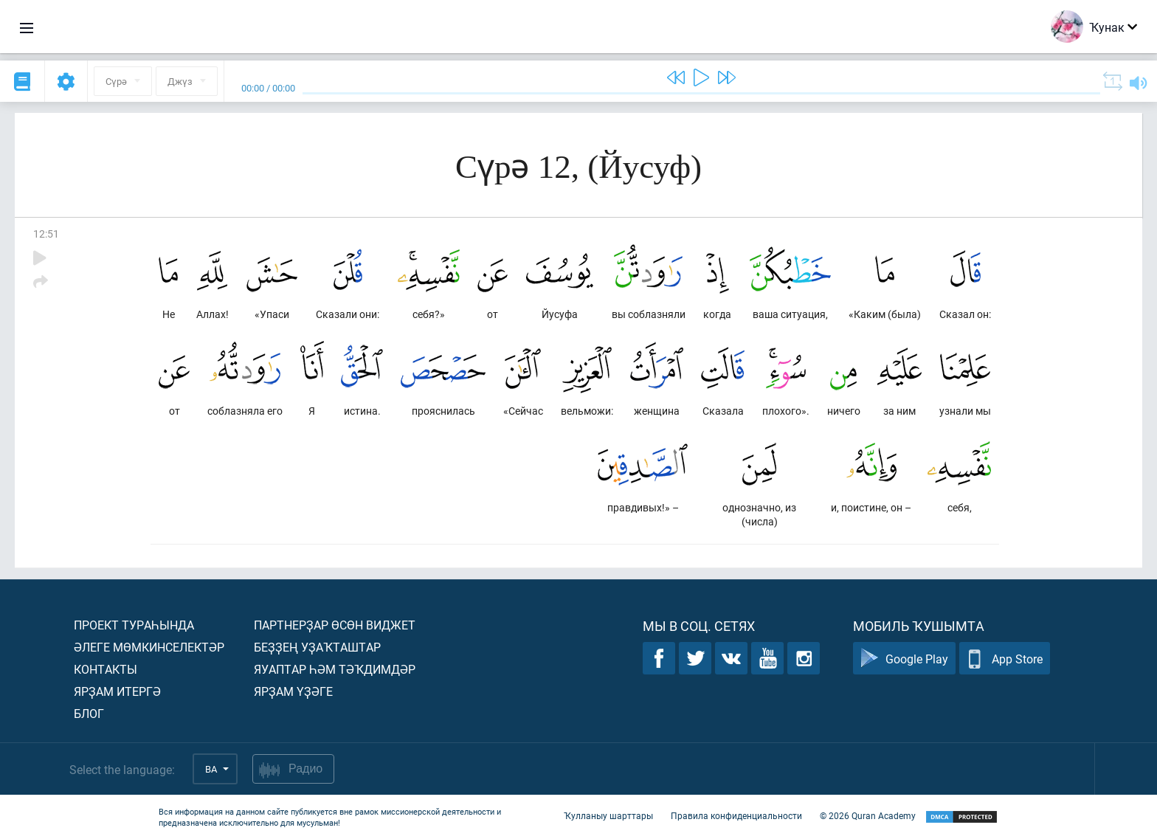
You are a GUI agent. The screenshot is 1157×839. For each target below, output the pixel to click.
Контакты (105, 669)
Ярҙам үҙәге (293, 691)
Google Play (904, 658)
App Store (1005, 658)
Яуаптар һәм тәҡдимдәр (334, 669)
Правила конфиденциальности (736, 815)
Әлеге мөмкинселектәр (149, 647)
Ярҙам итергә (117, 691)
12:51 (46, 234)
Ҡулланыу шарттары (608, 815)
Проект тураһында (134, 624)
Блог (89, 713)
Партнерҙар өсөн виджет (334, 624)
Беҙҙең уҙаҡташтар (317, 647)
